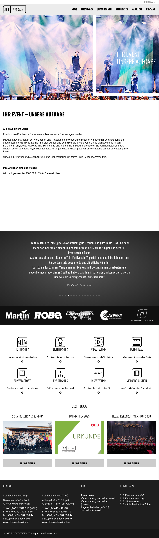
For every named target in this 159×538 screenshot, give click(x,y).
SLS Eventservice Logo (132, 498)
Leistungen (87, 9)
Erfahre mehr (27, 463)
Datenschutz (51, 533)
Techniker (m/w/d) (91, 510)
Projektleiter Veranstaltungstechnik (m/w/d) (98, 497)
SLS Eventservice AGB (132, 495)
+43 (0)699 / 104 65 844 (20, 515)
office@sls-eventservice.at (17, 518)
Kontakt (150, 9)
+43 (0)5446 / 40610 (56, 508)
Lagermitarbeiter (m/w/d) (95, 507)
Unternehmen (104, 9)
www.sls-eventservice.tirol (56, 522)
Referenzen (122, 9)
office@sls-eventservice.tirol (57, 518)
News (74, 9)
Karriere (137, 9)
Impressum (38, 533)
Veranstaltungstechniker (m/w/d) (94, 503)
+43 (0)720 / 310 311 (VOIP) (21, 508)
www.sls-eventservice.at (16, 522)
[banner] (14, 9)
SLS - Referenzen (129, 501)
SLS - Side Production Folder (135, 504)
